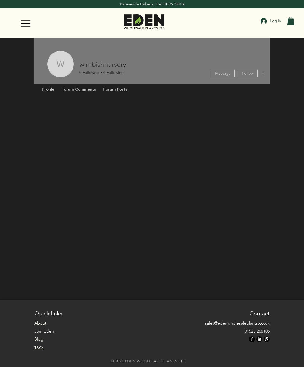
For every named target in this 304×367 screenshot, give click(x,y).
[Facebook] (252, 339)
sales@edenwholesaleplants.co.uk (237, 323)
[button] (290, 21)
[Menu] (25, 23)
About (40, 323)
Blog (38, 339)
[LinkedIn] (259, 339)
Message (223, 73)
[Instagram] (267, 339)
